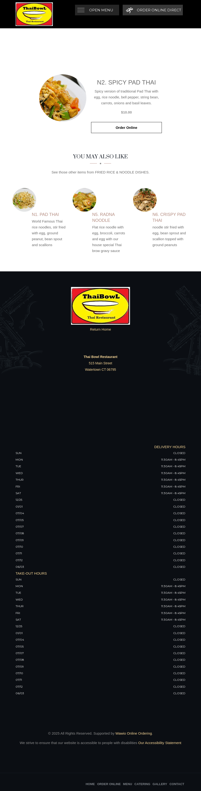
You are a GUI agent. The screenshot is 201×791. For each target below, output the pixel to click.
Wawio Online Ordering (133, 733)
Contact (176, 784)
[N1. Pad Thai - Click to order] (25, 200)
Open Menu (101, 10)
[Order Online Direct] (153, 10)
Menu (127, 784)
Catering (142, 784)
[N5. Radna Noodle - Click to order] (86, 200)
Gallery (160, 784)
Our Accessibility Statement (159, 743)
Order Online (126, 128)
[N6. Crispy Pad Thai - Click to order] (146, 200)
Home (90, 784)
